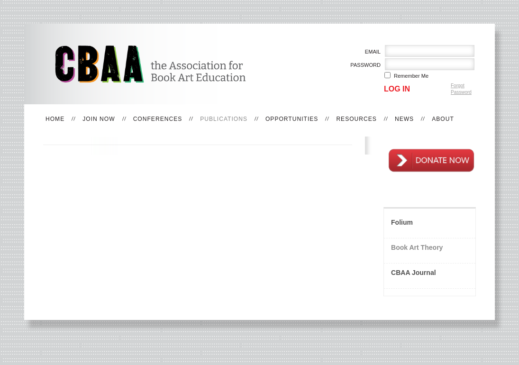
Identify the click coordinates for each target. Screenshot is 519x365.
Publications (223, 119)
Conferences (157, 119)
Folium (402, 222)
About (443, 119)
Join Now (98, 119)
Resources (356, 119)
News (404, 119)
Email (371, 52)
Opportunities (291, 119)
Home (55, 119)
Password (364, 65)
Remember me (411, 76)
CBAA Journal (413, 272)
